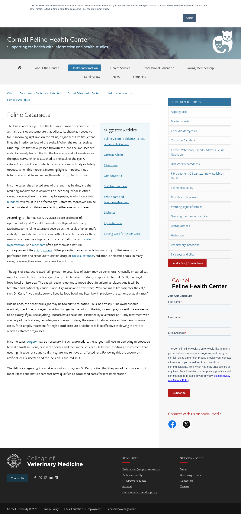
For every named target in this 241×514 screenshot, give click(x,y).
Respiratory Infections (185, 244)
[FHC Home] (20, 67)
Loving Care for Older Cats (122, 233)
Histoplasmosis (181, 225)
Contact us (186, 480)
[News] (116, 76)
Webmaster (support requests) (141, 469)
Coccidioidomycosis (184, 131)
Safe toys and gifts (182, 254)
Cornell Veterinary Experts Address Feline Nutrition (197, 152)
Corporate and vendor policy (139, 492)
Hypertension (113, 223)
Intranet (127, 486)
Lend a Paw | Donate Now (187, 263)
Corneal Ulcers (114, 154)
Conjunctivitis (113, 175)
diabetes (86, 239)
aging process (43, 250)
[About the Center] (47, 67)
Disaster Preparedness (185, 164)
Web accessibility (132, 475)
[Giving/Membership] (200, 67)
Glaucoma (110, 165)
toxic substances (83, 255)
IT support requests (134, 480)
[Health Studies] (120, 67)
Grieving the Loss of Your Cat (190, 216)
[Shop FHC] (139, 76)
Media (183, 469)
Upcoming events (190, 475)
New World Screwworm (186, 197)
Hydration (177, 235)
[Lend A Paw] (92, 76)
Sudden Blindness (115, 186)
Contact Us (17, 478)
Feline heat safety (182, 187)
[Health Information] (84, 67)
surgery (32, 341)
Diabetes (109, 212)
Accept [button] (189, 18)
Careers (184, 486)
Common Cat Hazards (185, 140)
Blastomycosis (180, 121)
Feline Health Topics (185, 102)
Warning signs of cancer (186, 206)
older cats (38, 244)
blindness (13, 201)
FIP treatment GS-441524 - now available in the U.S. (198, 175)
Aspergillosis (179, 111)
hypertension (16, 244)
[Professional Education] (158, 67)
